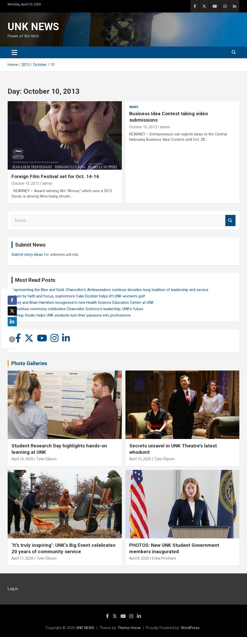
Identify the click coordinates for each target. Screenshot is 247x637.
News (133, 107)
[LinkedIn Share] (12, 321)
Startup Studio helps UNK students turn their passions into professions (71, 315)
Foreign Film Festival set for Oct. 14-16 (55, 176)
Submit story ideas (27, 254)
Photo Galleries (29, 363)
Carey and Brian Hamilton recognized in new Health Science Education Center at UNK (82, 302)
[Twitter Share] (12, 311)
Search (230, 220)
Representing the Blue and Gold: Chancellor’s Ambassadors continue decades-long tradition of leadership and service (109, 289)
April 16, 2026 (22, 459)
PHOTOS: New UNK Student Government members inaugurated (174, 548)
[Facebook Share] (12, 300)
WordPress (190, 628)
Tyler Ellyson (47, 459)
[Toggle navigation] (14, 52)
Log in (13, 588)
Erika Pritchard (164, 558)
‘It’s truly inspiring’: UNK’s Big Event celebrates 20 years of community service (63, 548)
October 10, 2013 (25, 183)
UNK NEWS (33, 27)
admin (47, 183)
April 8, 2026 (139, 558)
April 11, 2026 (22, 558)
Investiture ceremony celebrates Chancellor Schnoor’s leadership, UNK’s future (77, 309)
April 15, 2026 (140, 459)
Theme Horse (129, 628)
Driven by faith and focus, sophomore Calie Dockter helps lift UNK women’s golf (78, 296)
